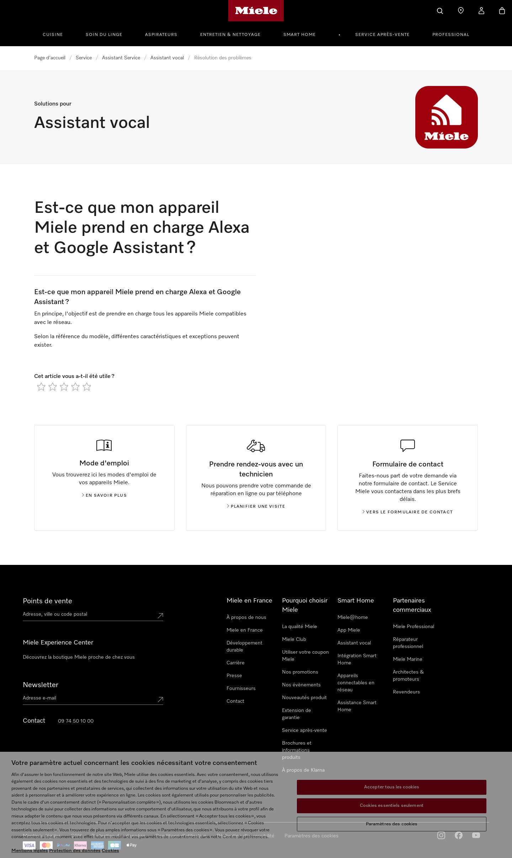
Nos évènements (301, 684)
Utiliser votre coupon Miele (305, 656)
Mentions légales (42, 835)
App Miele (348, 630)
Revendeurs (406, 692)
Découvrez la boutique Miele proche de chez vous (79, 657)
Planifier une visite (256, 506)
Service (84, 57)
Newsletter (40, 685)
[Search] (440, 10)
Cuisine (53, 35)
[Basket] (502, 10)
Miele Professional (413, 626)
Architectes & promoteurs (408, 676)
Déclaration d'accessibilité (245, 835)
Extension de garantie (296, 714)
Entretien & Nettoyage (230, 35)
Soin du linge (104, 35)
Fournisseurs (241, 688)
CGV (76, 835)
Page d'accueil (49, 57)
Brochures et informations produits (296, 750)
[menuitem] (57, 33)
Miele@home (352, 617)
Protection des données (118, 835)
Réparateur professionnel (408, 643)
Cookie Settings (302, 835)
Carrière (235, 662)
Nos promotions (300, 672)
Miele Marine (407, 659)
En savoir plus (104, 495)
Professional (450, 35)
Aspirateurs (161, 35)
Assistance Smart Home (357, 706)
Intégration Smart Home (357, 659)
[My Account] (481, 10)
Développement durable (244, 647)
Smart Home (299, 35)
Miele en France (244, 630)
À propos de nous (246, 617)
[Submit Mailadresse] (160, 699)
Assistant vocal (167, 57)
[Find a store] (461, 10)
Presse (234, 675)
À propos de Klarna (303, 770)
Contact (235, 701)
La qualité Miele (299, 626)
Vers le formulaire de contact (407, 512)
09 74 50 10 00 (76, 721)
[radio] (41, 386)
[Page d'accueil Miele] (256, 10)
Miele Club (294, 639)
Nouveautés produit (304, 697)
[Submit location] (160, 616)
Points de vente (47, 601)
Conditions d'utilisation (181, 835)
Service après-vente (382, 35)
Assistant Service (121, 57)
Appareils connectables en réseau (355, 682)
